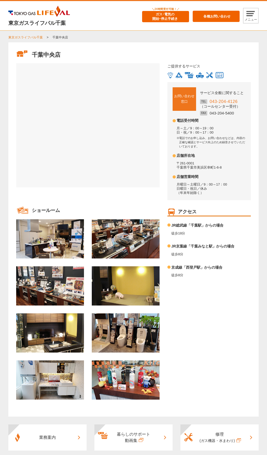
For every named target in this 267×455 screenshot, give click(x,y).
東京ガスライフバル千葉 (25, 37)
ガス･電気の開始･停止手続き (165, 16)
